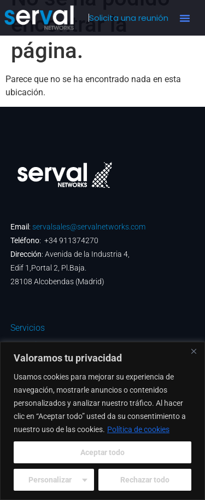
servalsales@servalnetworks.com (88, 226)
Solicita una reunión (128, 18)
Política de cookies (138, 429)
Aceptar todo (102, 452)
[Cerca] (193, 351)
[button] (185, 18)
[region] (102, 421)
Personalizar (50, 479)
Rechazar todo (144, 479)
